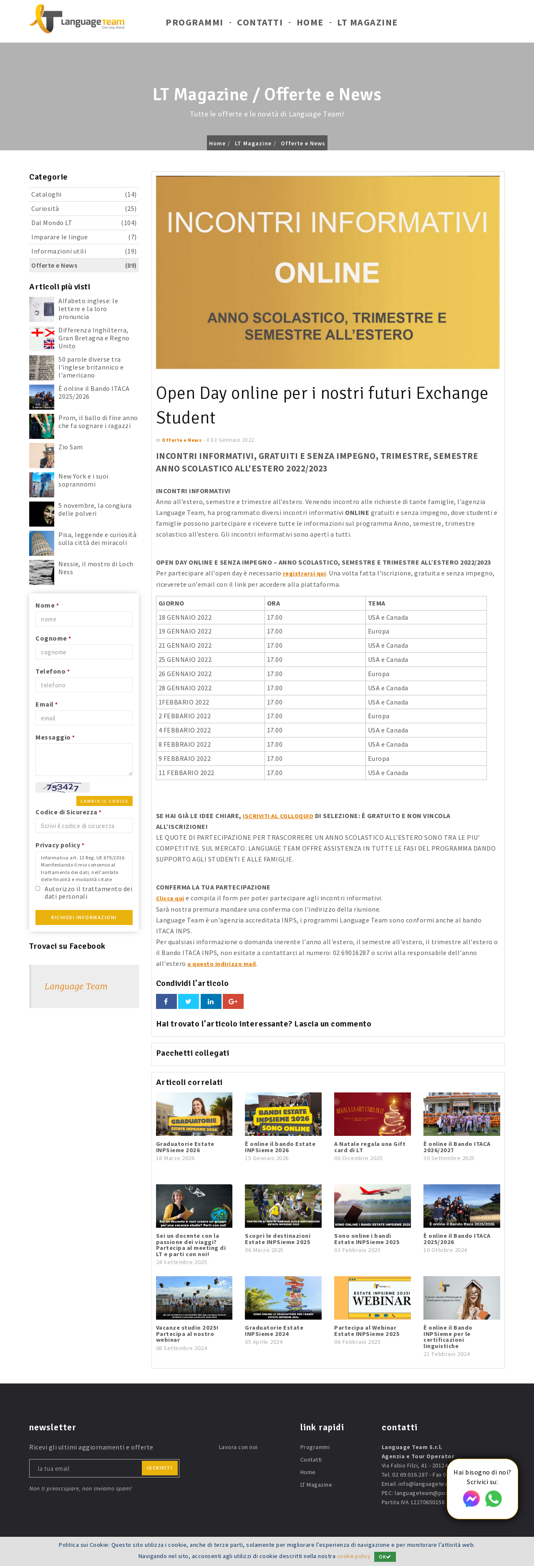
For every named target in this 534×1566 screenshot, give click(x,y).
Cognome (53, 638)
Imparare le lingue (84, 237)
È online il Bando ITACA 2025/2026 (94, 392)
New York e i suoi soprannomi (83, 480)
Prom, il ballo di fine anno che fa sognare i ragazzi (98, 421)
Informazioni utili (84, 251)
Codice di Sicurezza (68, 812)
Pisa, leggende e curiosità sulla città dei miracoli (97, 538)
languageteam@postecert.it (433, 1492)
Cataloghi (84, 194)
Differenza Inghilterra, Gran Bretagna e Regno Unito (94, 338)
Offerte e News (303, 143)
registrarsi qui (306, 573)
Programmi (195, 24)
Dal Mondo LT (84, 223)
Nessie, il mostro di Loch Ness (96, 568)
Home (310, 24)
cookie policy (353, 1556)
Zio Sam (70, 447)
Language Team (76, 986)
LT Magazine (367, 24)
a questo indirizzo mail (224, 962)
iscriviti (160, 1467)
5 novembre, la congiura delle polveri (95, 509)
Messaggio (55, 737)
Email (46, 704)
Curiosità (84, 208)
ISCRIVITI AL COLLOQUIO (281, 815)
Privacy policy (59, 845)
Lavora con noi (238, 1446)
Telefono (52, 671)
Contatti (260, 24)
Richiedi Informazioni (84, 917)
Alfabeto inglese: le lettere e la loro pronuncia (88, 308)
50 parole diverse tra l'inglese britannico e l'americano (90, 367)
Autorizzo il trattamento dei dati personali (88, 892)
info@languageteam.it (428, 1483)
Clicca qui (171, 897)
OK (386, 1556)
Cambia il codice (104, 801)
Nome (47, 605)
